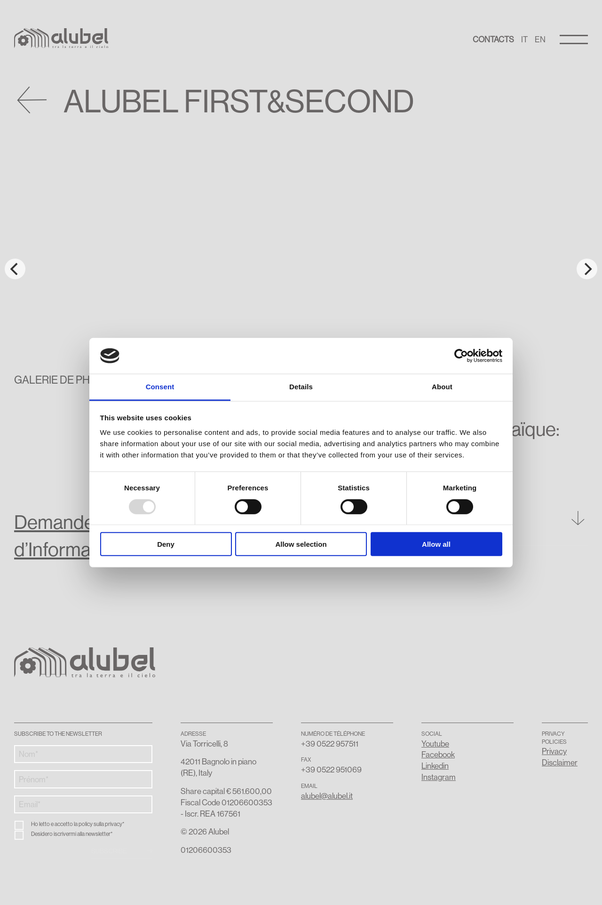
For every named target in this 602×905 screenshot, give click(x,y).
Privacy (554, 751)
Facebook (438, 754)
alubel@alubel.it (327, 796)
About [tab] (442, 387)
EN (540, 39)
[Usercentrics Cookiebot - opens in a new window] (461, 356)
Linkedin (435, 766)
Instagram (438, 777)
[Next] (587, 269)
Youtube (435, 743)
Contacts (493, 39)
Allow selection (300, 544)
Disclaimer (560, 762)
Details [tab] (301, 387)
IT (524, 39)
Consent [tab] (160, 387)
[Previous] (15, 269)
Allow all (436, 544)
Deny (165, 544)
